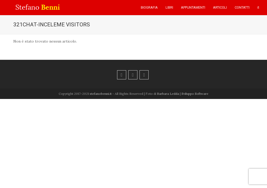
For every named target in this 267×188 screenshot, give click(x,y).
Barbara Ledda (168, 94)
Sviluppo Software (194, 94)
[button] (258, 7)
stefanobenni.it (101, 94)
